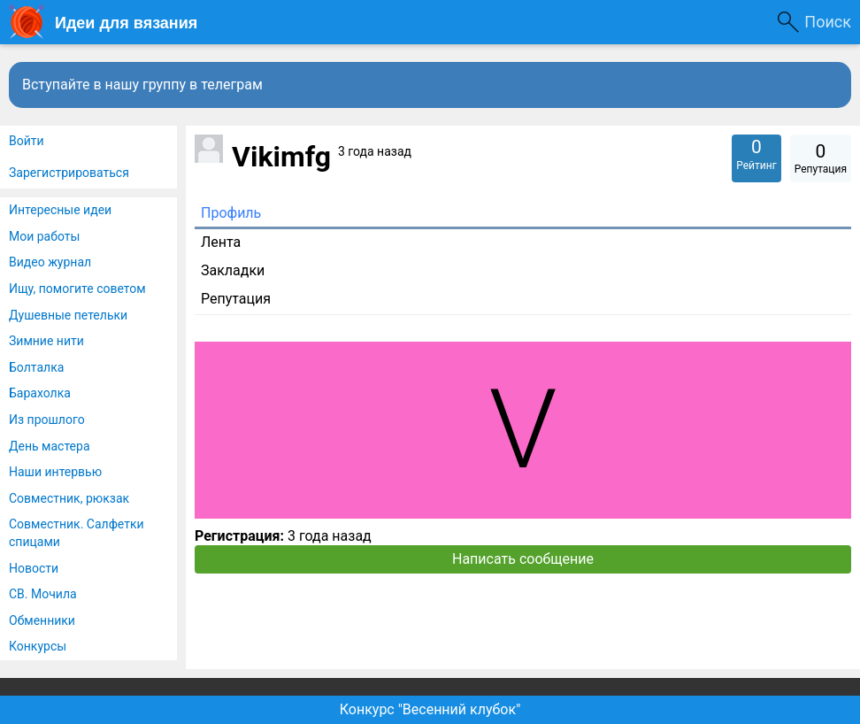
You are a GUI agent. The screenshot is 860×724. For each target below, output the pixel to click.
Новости (33, 568)
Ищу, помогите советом (77, 288)
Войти (26, 141)
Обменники (42, 620)
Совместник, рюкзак (69, 498)
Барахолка (40, 393)
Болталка (36, 367)
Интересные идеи (60, 210)
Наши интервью (55, 472)
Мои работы (44, 236)
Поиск (827, 21)
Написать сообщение (523, 559)
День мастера (49, 446)
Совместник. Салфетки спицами (76, 533)
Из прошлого (47, 419)
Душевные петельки (68, 315)
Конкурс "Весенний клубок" (430, 709)
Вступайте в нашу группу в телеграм (142, 84)
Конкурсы (37, 646)
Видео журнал (50, 262)
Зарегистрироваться (69, 173)
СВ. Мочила (43, 594)
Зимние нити (46, 341)
